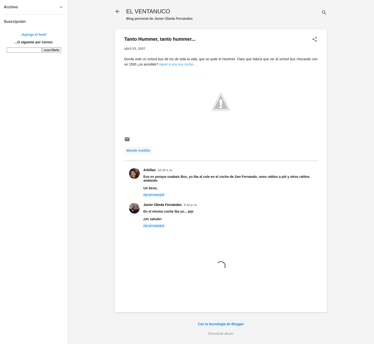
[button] (314, 39)
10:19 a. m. (165, 170)
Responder (154, 195)
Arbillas (149, 170)
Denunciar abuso (221, 333)
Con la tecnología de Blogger (221, 324)
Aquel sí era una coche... (177, 64)
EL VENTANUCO (148, 11)
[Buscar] (324, 13)
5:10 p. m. (190, 205)
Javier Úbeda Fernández (162, 205)
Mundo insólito (138, 150)
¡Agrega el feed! (34, 34)
